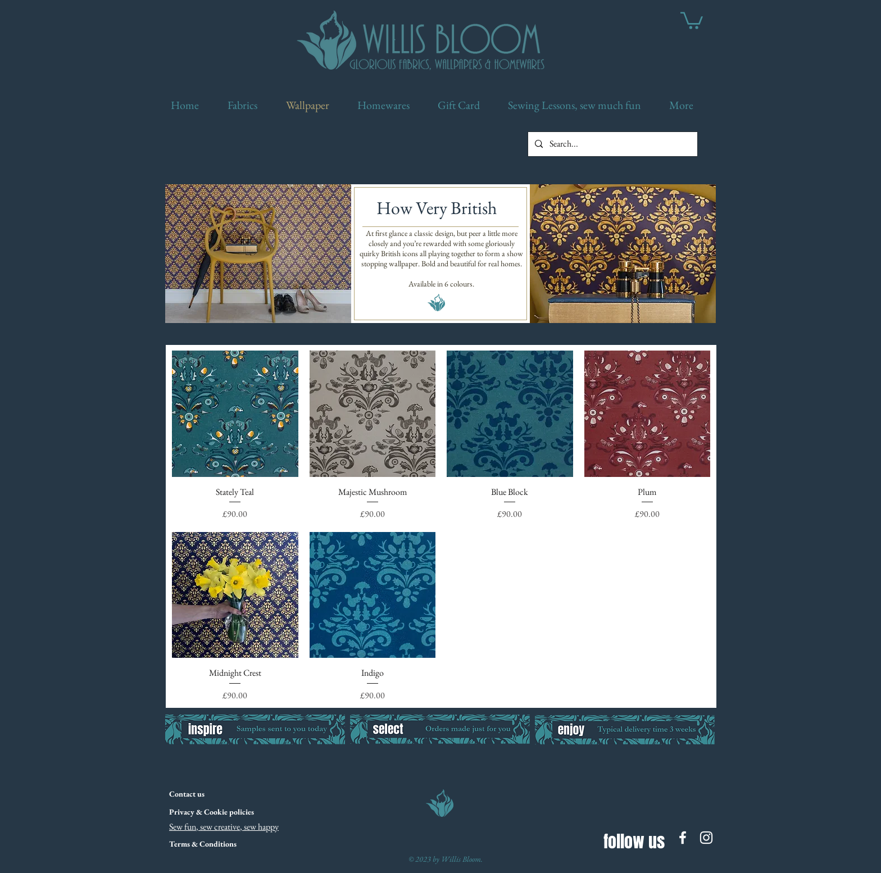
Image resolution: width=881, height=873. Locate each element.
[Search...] (612, 144)
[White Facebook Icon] (682, 837)
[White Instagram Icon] (706, 837)
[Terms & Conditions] (203, 844)
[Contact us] (213, 794)
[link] (691, 19)
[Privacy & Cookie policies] (211, 812)
